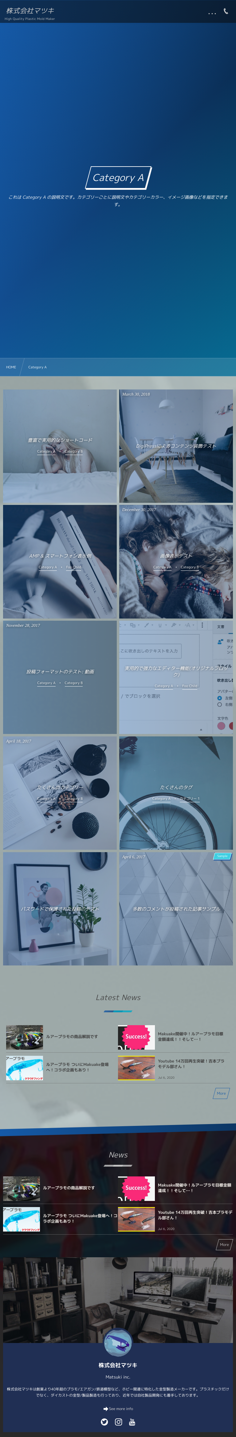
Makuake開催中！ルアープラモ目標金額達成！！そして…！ (190, 1036)
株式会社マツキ (30, 11)
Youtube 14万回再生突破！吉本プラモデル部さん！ (191, 1064)
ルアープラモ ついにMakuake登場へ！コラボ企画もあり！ (77, 1067)
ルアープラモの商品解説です (72, 1037)
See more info (121, 1408)
